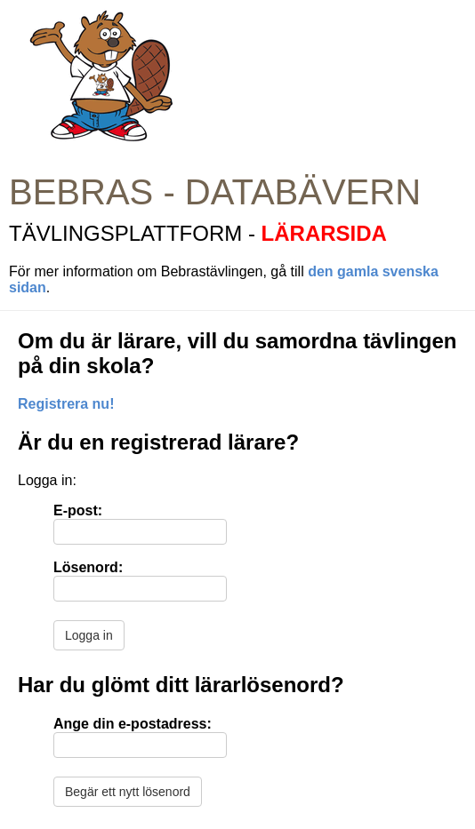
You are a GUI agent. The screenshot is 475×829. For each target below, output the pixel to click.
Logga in (89, 635)
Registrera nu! (66, 403)
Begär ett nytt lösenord (127, 792)
